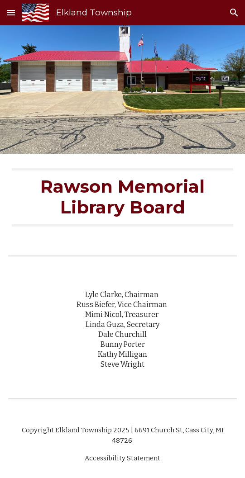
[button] (11, 12)
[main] (122, 197)
